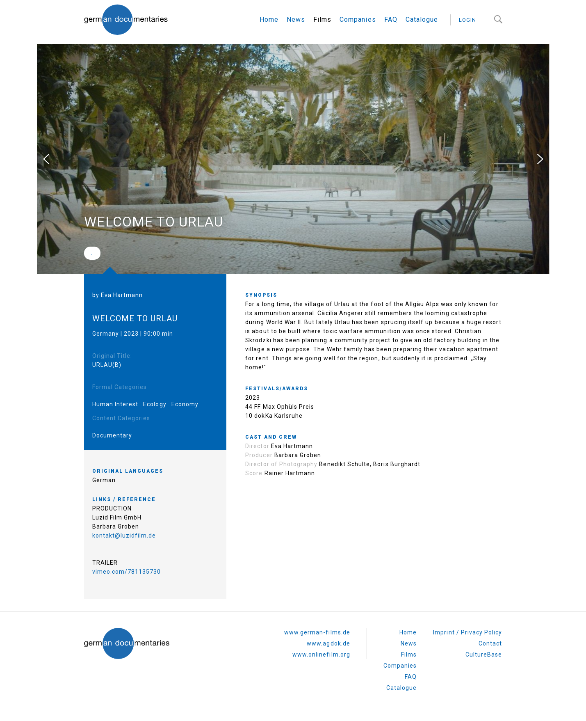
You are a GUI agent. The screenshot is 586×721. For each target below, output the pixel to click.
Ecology (154, 404)
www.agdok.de (328, 643)
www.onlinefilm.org (321, 654)
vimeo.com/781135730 (126, 571)
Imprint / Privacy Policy (467, 632)
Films (322, 19)
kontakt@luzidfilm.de (124, 535)
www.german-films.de (317, 632)
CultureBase (483, 654)
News (296, 19)
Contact (490, 643)
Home (269, 19)
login (467, 20)
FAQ (390, 19)
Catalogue (422, 19)
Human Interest (115, 404)
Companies (358, 19)
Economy (184, 404)
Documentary (112, 435)
